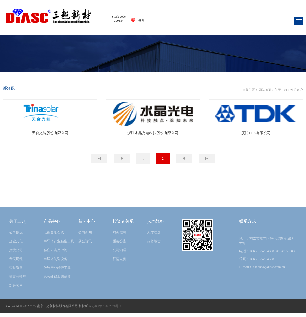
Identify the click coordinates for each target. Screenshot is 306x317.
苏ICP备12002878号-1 (106, 310)
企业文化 (16, 245)
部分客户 (177, 85)
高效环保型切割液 (57, 281)
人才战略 (155, 225)
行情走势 (119, 263)
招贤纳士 (154, 245)
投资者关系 (123, 225)
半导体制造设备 (55, 263)
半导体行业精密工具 (59, 245)
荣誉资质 (16, 272)
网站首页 (145, 85)
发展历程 (16, 263)
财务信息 (119, 236)
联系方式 (247, 225)
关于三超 (161, 85)
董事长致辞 (17, 281)
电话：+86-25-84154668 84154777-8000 (267, 255)
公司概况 (16, 236)
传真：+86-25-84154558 (256, 263)
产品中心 (52, 225)
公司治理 (119, 254)
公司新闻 (85, 236)
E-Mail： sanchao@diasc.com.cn (262, 271)
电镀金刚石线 (54, 236)
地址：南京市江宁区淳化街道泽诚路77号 (266, 245)
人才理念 (154, 236)
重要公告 (119, 245)
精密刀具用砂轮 (55, 254)
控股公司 (16, 254)
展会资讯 (85, 245)
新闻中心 (86, 225)
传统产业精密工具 (57, 272)
